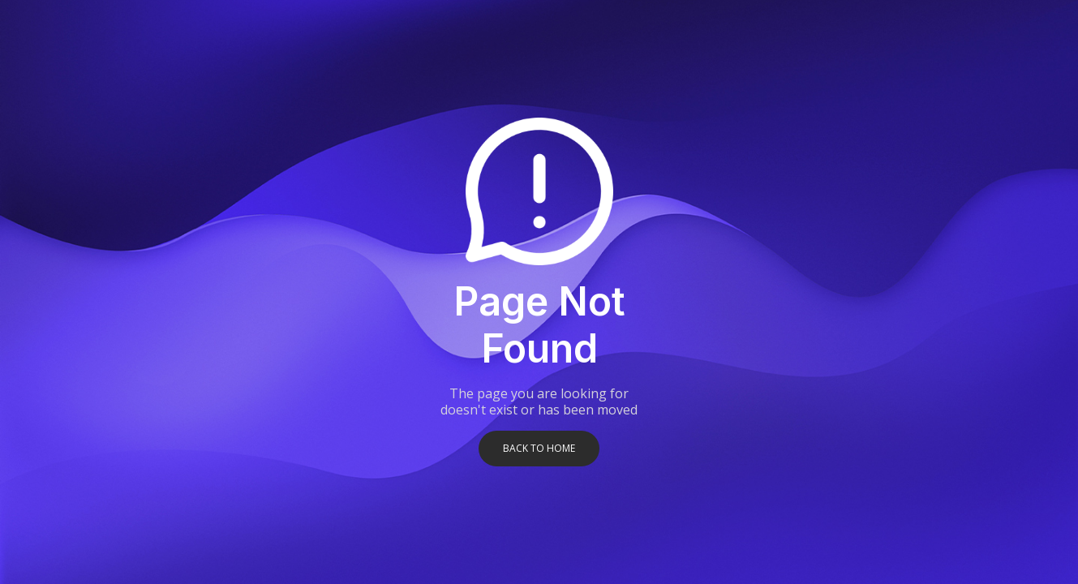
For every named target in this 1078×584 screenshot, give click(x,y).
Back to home (539, 448)
